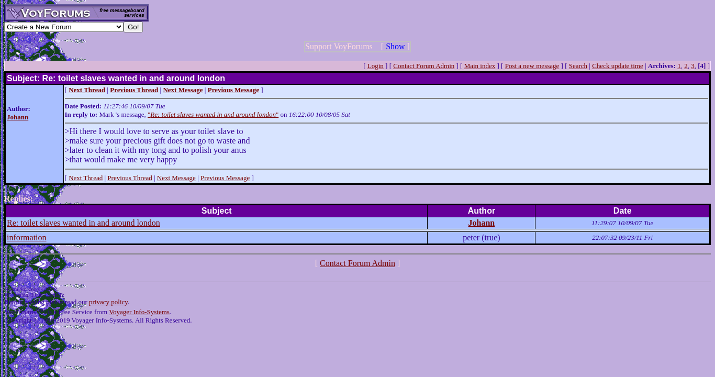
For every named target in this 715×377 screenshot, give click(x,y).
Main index (480, 66)
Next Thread (86, 178)
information (27, 237)
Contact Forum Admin (423, 66)
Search (578, 66)
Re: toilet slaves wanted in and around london (83, 222)
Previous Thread (129, 178)
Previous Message (225, 178)
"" (213, 114)
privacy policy (108, 302)
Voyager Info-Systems (139, 312)
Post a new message (532, 66)
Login (375, 66)
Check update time (617, 66)
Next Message (176, 178)
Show (395, 46)
